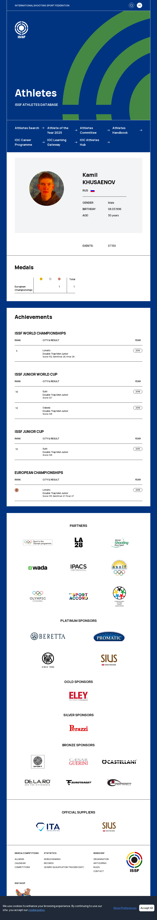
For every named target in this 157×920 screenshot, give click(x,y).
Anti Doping (99, 863)
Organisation (101, 859)
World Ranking (52, 859)
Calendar (20, 863)
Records (48, 863)
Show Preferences (125, 908)
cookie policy (36, 910)
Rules (96, 867)
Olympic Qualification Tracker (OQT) (64, 867)
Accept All (147, 908)
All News (19, 859)
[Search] (131, 5)
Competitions (22, 867)
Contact (98, 871)
